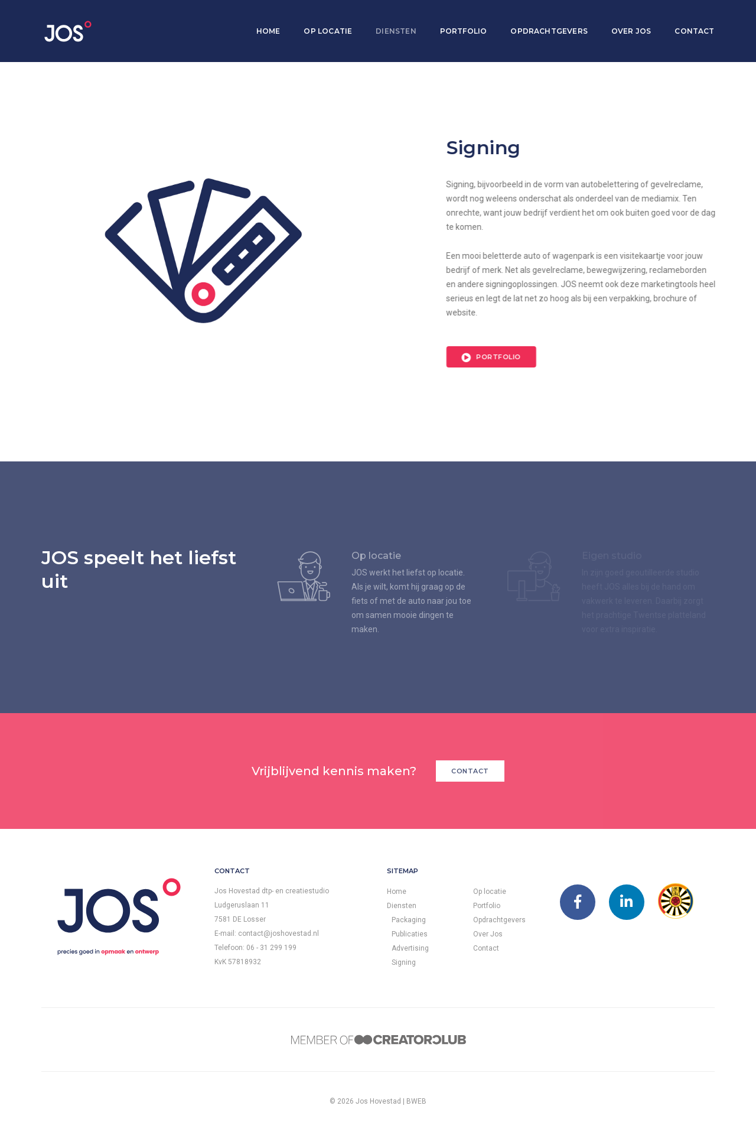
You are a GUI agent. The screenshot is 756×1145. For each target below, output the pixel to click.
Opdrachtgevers (543, 21)
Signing (404, 962)
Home (262, 21)
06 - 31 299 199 (271, 948)
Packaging (409, 920)
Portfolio (457, 21)
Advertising (410, 948)
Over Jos (625, 21)
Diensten (390, 21)
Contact (689, 21)
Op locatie (322, 21)
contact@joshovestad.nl (278, 933)
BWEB (416, 1101)
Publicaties (410, 934)
